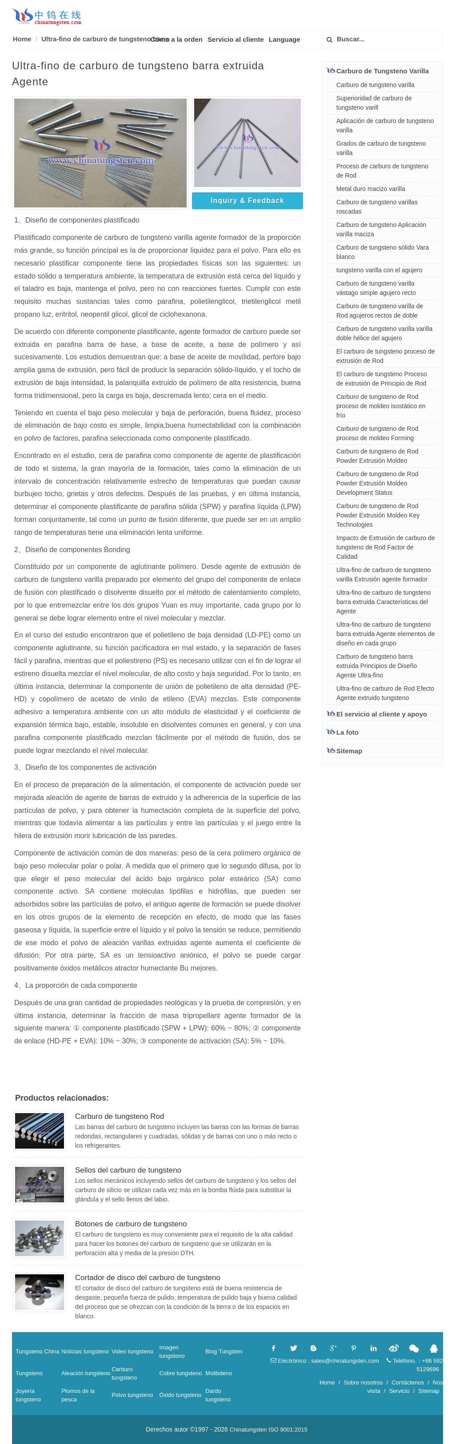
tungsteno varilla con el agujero (379, 270)
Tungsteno (29, 1373)
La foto (343, 732)
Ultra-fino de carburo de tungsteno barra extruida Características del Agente (383, 602)
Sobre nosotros (363, 1382)
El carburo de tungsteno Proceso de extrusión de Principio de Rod (381, 378)
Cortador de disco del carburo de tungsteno (147, 1277)
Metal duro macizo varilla (370, 188)
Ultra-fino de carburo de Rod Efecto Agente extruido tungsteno (385, 693)
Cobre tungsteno (181, 1373)
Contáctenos (407, 1382)
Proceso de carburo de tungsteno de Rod (382, 171)
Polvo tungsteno (132, 1395)
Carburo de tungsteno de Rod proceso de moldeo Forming (377, 433)
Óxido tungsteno (181, 1395)
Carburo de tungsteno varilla (375, 84)
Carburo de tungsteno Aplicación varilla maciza (381, 229)
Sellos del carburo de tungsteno (128, 1170)
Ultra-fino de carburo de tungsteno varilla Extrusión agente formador (383, 574)
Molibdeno (218, 1373)
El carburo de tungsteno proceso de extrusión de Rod (385, 356)
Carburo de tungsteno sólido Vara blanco (382, 252)
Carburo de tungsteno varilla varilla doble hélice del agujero (384, 333)
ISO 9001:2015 (287, 1429)
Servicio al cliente (236, 39)
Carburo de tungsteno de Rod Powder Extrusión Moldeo (377, 456)
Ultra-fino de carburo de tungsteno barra (105, 39)
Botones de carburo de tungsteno (131, 1224)
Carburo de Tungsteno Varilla (378, 71)
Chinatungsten (248, 1429)
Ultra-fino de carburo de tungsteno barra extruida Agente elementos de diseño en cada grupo (385, 634)
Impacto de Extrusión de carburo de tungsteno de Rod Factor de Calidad (385, 547)
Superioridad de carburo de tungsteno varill (374, 103)
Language (284, 39)
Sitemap (344, 751)
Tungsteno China (38, 1351)
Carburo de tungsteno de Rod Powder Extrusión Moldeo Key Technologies (378, 515)
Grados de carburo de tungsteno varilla (381, 148)
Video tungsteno (132, 1351)
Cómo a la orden (177, 39)
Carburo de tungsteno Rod (119, 1116)
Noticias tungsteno (85, 1351)
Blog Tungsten (223, 1351)
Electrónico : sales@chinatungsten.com (325, 1360)
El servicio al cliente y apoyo (377, 714)
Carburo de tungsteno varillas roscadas (377, 207)
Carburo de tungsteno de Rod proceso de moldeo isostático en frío (381, 406)
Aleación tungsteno (86, 1373)
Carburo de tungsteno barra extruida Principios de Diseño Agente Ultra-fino (376, 666)
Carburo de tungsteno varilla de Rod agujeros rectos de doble (379, 310)
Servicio (399, 1391)
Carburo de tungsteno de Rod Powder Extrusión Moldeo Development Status (377, 483)
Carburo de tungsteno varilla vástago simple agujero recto (376, 288)
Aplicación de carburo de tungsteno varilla (385, 125)
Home (22, 39)
